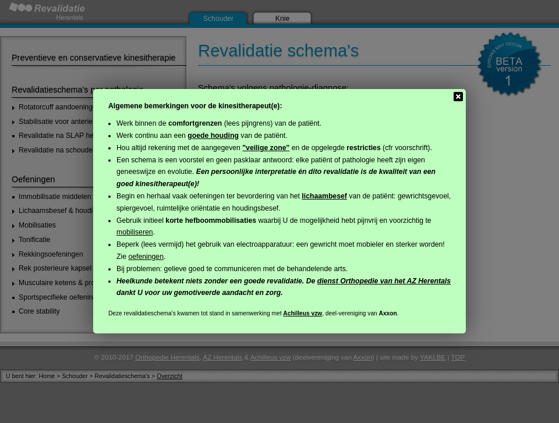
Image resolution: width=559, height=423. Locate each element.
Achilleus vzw (302, 313)
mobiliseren (134, 232)
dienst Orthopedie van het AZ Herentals (384, 281)
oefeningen (146, 257)
